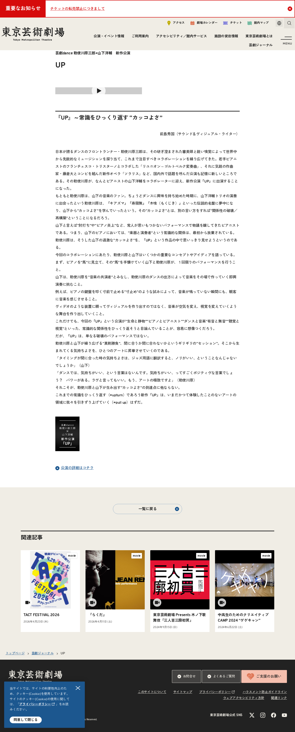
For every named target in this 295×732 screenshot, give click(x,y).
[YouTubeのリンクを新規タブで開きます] (284, 715)
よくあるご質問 (221, 676)
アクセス (171, 24)
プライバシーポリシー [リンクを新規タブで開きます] (35, 704)
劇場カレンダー (199, 25)
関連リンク (279, 698)
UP (63, 653)
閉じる (78, 688)
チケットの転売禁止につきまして (77, 9)
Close (290, 8)
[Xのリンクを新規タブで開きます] (251, 715)
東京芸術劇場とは (257, 38)
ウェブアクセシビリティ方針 (243, 698)
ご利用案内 (139, 38)
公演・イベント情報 (107, 38)
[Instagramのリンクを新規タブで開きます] (262, 715)
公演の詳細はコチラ (74, 468)
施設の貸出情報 (225, 38)
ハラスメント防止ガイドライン (265, 692)
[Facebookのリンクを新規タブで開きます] (273, 715)
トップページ (15, 653)
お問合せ (186, 676)
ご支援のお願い (264, 676)
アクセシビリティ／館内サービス (180, 38)
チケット (227, 24)
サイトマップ (182, 692)
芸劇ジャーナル (259, 46)
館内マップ (253, 24)
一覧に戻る (159, 509)
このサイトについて (152, 692)
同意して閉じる (26, 720)
